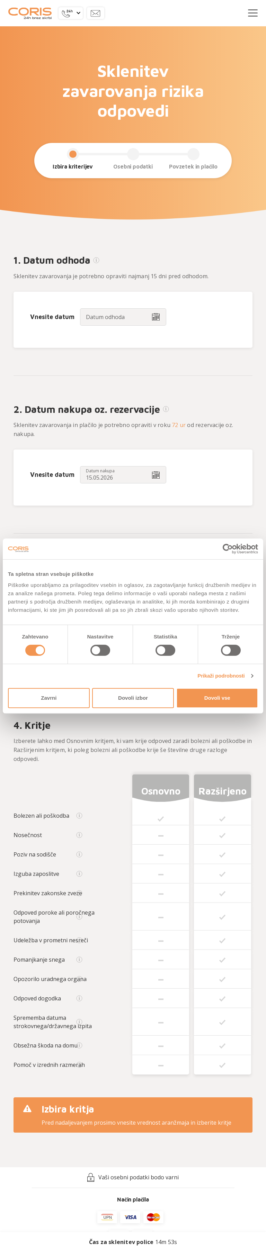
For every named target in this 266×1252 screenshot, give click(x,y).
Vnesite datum (52, 317)
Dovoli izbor (133, 698)
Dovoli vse (217, 698)
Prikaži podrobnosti (221, 676)
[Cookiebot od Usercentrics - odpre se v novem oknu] (227, 549)
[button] (71, 13)
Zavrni (48, 698)
